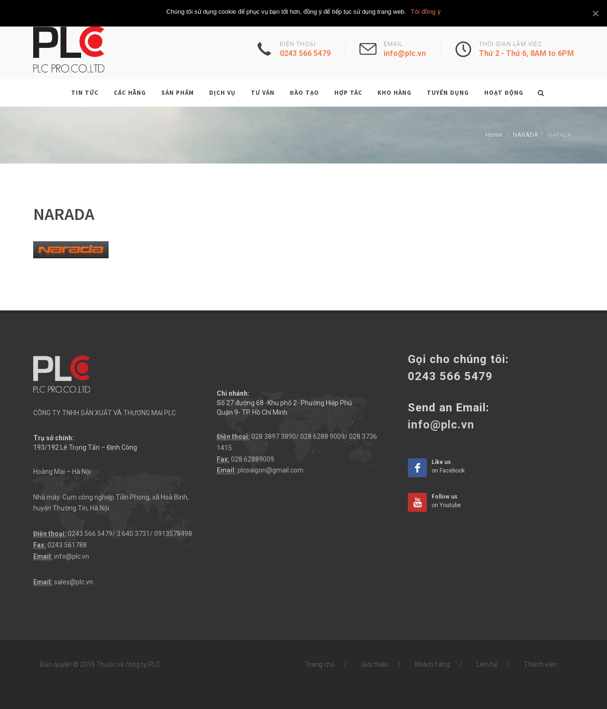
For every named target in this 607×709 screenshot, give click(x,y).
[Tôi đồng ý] (595, 13)
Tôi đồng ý (426, 11)
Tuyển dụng (448, 93)
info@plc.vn (71, 556)
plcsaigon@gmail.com (271, 470)
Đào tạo (304, 93)
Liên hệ (487, 664)
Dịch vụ (222, 93)
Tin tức (85, 93)
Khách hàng (432, 664)
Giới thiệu (374, 664)
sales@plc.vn (73, 582)
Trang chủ (320, 664)
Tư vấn (263, 93)
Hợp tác (348, 93)
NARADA (525, 134)
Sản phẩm (177, 93)
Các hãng (130, 93)
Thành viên (540, 664)
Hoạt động (504, 93)
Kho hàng (394, 93)
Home (494, 134)
